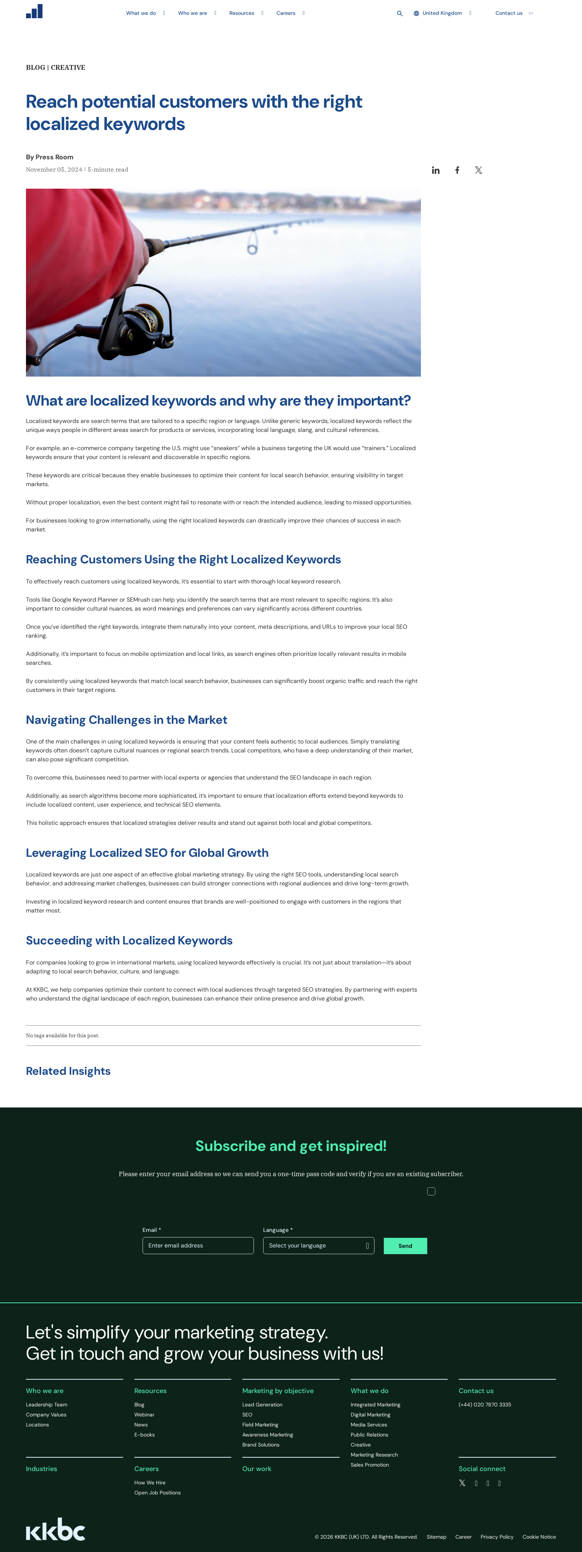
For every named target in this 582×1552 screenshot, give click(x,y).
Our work (256, 1468)
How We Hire (150, 1482)
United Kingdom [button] (438, 13)
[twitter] (462, 1483)
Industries (41, 1468)
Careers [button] (286, 13)
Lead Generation (262, 1404)
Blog (139, 1404)
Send (405, 1246)
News (141, 1424)
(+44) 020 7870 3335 (485, 1404)
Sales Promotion (370, 1464)
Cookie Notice (539, 1536)
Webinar (144, 1414)
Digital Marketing (370, 1414)
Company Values (46, 1414)
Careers (146, 1468)
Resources (150, 1390)
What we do (370, 1390)
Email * (152, 1230)
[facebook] (476, 1483)
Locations (37, 1424)
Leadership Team (46, 1404)
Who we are (44, 1390)
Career (463, 1536)
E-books (144, 1434)
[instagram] (499, 1483)
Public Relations (369, 1434)
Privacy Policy (497, 1536)
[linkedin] (488, 1483)
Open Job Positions (157, 1492)
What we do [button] (141, 13)
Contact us (509, 13)
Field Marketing (260, 1424)
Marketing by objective (278, 1390)
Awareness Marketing (267, 1434)
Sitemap (437, 1536)
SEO (247, 1414)
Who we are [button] (192, 13)
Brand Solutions (260, 1444)
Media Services (369, 1424)
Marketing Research (374, 1454)
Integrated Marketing (375, 1404)
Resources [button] (241, 13)
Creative (361, 1444)
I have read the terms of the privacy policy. (442, 1217)
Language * (278, 1230)
